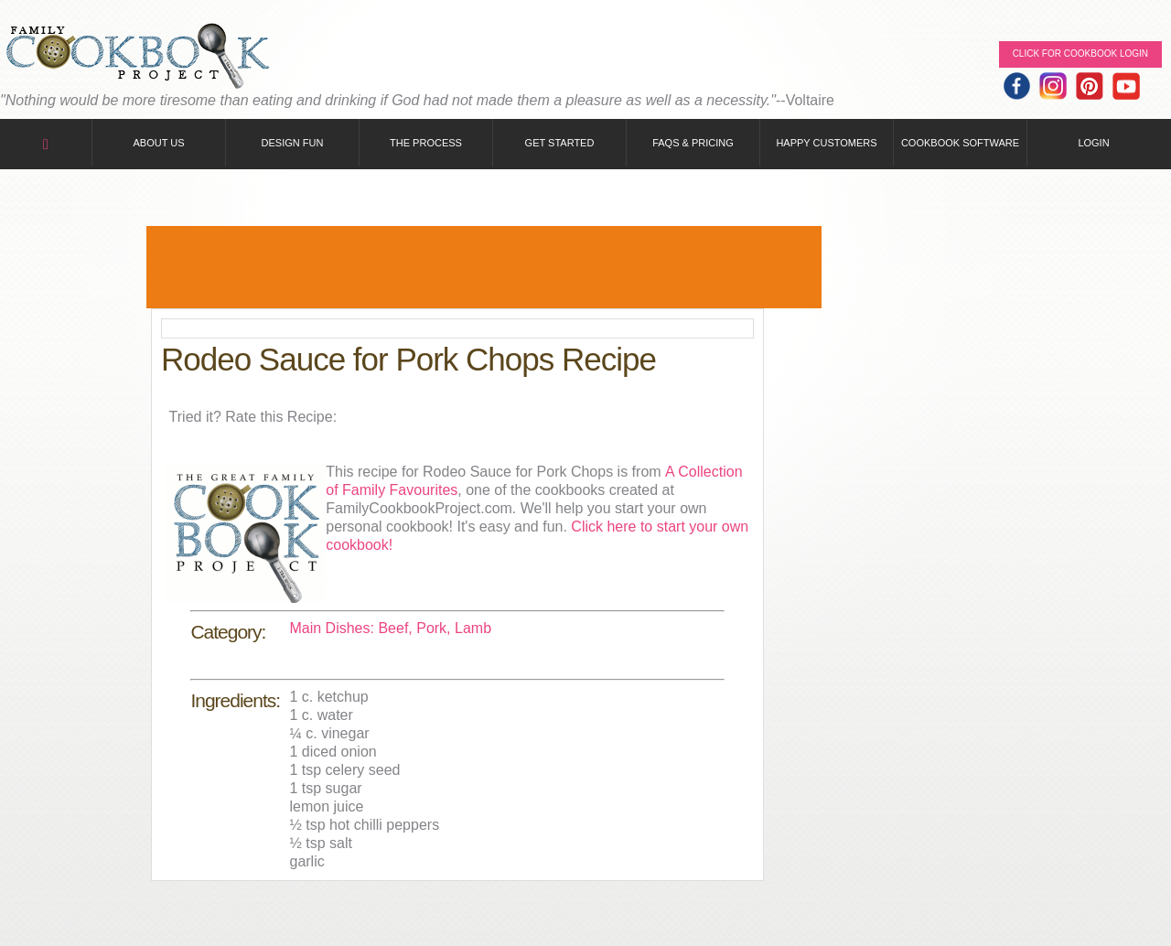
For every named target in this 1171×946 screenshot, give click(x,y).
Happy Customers (826, 142)
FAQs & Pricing (693, 142)
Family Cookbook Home (137, 57)
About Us (158, 142)
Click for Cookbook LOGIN (1080, 53)
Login (1093, 142)
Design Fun (293, 142)
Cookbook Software (960, 142)
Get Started (560, 142)
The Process (426, 142)
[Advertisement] (484, 267)
